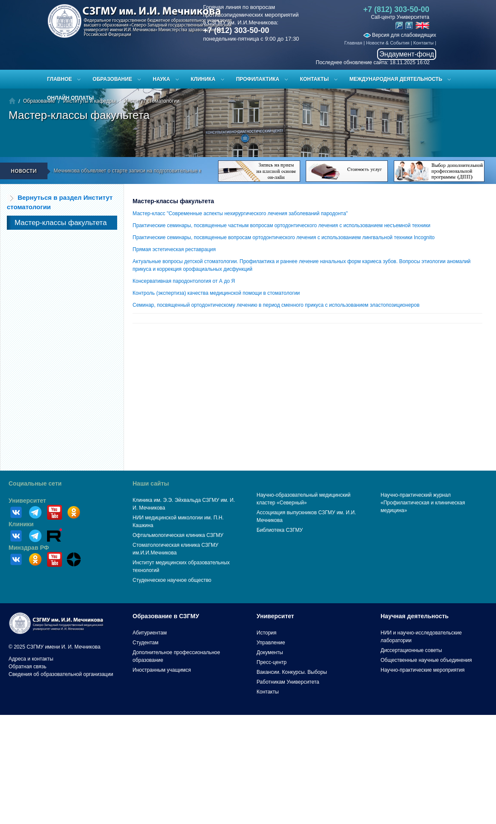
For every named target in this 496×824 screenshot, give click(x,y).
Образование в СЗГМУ (166, 616)
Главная (353, 42)
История (267, 633)
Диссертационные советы (411, 650)
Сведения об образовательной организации (61, 674)
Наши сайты (151, 483)
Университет (27, 500)
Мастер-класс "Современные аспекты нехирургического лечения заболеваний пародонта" (240, 213)
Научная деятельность (415, 616)
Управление (271, 643)
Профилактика (257, 79)
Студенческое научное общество (172, 580)
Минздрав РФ (29, 547)
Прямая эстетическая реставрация (174, 249)
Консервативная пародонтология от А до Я (184, 281)
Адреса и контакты (31, 659)
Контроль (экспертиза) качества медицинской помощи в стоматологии (216, 293)
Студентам (146, 643)
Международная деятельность (395, 79)
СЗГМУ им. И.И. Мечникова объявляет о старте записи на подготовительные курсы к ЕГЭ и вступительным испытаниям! (163, 171)
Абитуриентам (150, 633)
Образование (112, 79)
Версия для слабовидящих (399, 35)
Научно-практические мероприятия (422, 670)
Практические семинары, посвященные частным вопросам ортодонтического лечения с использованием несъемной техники (282, 225)
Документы (270, 652)
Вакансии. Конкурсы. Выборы (292, 672)
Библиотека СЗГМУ (280, 530)
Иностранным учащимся (162, 670)
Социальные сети (35, 483)
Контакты (423, 42)
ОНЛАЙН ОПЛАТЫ (70, 98)
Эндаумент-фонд (406, 54)
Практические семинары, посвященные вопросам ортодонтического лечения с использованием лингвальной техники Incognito (283, 237)
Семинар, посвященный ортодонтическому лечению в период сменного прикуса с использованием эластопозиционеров (276, 305)
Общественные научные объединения (426, 660)
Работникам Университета (288, 682)
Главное (59, 79)
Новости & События (387, 42)
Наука (161, 79)
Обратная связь (27, 667)
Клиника (203, 79)
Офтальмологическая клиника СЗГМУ (178, 535)
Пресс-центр (271, 662)
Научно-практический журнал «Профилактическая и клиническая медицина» (423, 502)
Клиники (21, 524)
